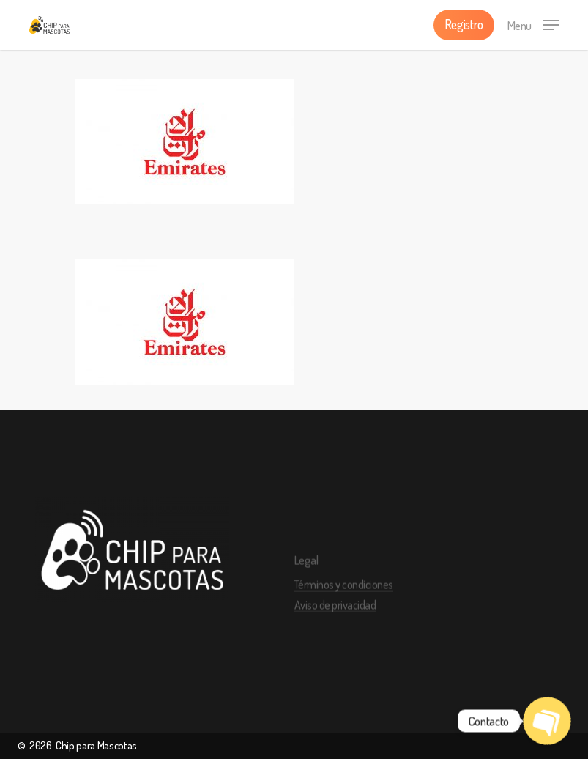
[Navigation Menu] (533, 23)
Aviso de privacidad (335, 623)
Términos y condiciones (343, 603)
